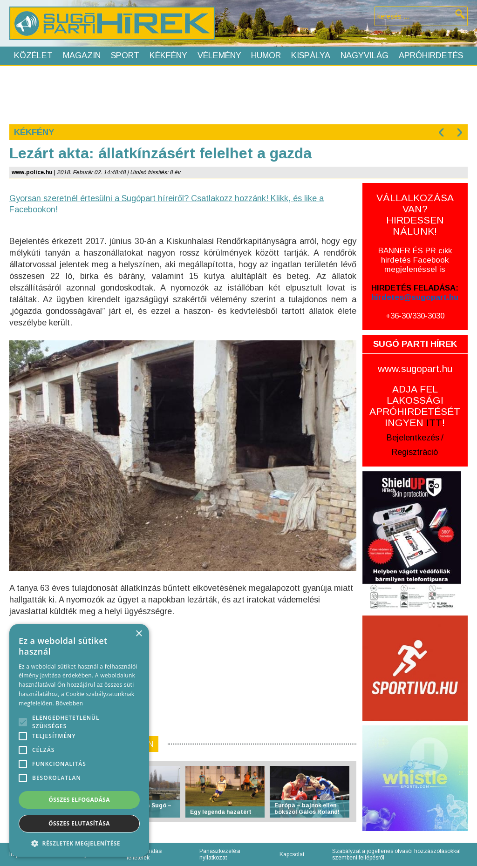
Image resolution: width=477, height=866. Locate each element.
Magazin (82, 55)
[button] (79, 843)
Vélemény (219, 55)
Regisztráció (415, 452)
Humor (266, 55)
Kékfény (168, 55)
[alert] (79, 740)
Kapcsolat (291, 854)
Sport (125, 55)
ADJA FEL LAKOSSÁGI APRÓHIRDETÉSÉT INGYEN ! (414, 406)
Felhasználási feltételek (145, 854)
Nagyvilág (364, 55)
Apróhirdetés (431, 55)
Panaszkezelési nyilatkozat (219, 854)
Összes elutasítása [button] (79, 823)
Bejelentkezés (413, 437)
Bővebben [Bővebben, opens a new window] (69, 703)
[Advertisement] (238, 94)
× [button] (138, 633)
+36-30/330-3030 (415, 315)
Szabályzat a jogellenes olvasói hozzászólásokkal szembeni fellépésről (396, 854)
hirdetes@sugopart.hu (414, 297)
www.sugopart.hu (415, 368)
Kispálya (310, 55)
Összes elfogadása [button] (79, 800)
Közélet (33, 55)
